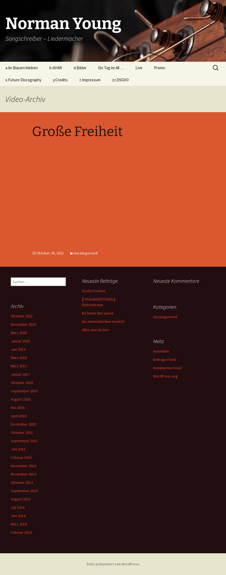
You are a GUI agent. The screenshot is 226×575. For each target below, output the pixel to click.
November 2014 (23, 474)
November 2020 (23, 324)
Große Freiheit (77, 131)
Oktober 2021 (22, 316)
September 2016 (24, 391)
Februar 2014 (21, 532)
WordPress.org (165, 376)
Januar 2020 (20, 341)
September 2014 (24, 490)
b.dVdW (55, 67)
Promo (159, 67)
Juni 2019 (18, 349)
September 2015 (24, 440)
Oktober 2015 (22, 432)
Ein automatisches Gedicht (103, 321)
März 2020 (19, 332)
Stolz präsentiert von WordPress (113, 564)
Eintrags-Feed (164, 359)
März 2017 (19, 366)
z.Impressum (90, 79)
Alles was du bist (95, 329)
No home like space (97, 313)
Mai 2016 (17, 407)
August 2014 (20, 499)
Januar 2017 (20, 374)
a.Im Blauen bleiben (21, 67)
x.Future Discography (23, 79)
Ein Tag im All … (111, 67)
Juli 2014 (17, 507)
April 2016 (18, 415)
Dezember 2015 (23, 424)
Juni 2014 (18, 515)
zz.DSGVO (120, 79)
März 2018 (19, 357)
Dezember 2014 (23, 465)
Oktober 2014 (22, 482)
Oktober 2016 (22, 382)
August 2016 (20, 399)
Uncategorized (86, 253)
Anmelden (161, 351)
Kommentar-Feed (167, 367)
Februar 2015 (21, 457)
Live (138, 67)
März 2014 (19, 524)
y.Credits (60, 79)
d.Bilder (80, 67)
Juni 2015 (18, 449)
